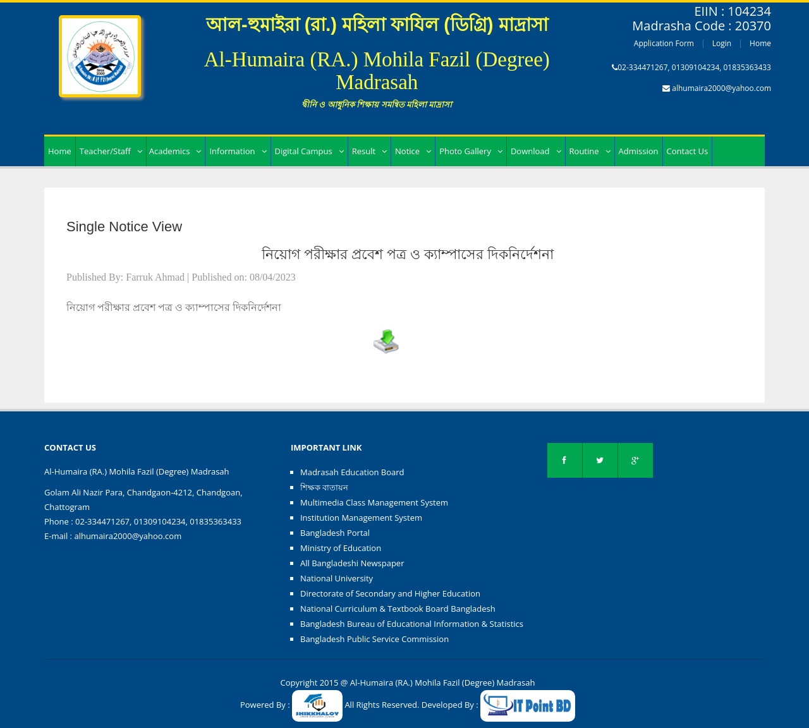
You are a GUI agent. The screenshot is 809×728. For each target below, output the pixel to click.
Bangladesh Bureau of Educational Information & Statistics (411, 623)
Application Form (664, 43)
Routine (590, 151)
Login (721, 43)
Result (369, 151)
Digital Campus (309, 151)
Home (760, 43)
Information (237, 151)
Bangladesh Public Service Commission (374, 639)
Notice (413, 151)
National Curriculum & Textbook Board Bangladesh (398, 608)
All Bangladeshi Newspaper (352, 563)
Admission (639, 151)
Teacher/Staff (111, 151)
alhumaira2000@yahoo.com (721, 88)
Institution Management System (361, 517)
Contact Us (688, 151)
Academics (175, 151)
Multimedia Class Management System (374, 502)
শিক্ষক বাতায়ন (324, 487)
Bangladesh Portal (335, 532)
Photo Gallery (470, 151)
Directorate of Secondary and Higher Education (390, 593)
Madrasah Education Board (352, 472)
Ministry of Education (340, 548)
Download (536, 151)
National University (336, 578)
